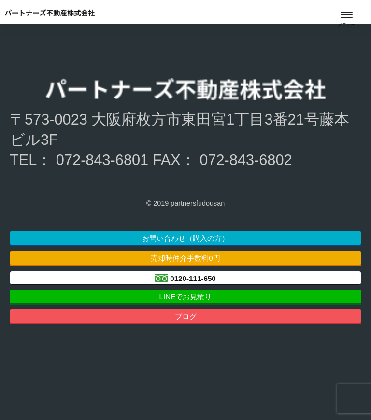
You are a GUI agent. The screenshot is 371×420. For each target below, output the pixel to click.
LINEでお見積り (185, 297)
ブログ (186, 316)
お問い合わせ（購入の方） (185, 238)
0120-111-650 (193, 278)
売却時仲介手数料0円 (185, 258)
